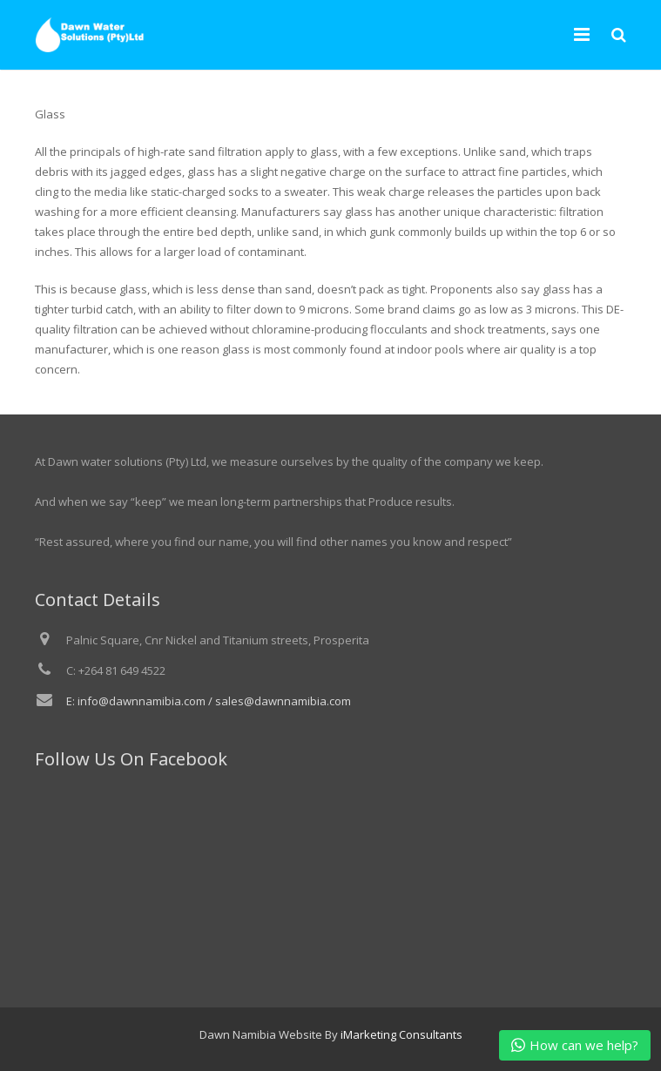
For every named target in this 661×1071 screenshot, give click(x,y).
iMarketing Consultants (401, 1034)
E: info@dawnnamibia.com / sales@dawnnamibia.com (208, 701)
